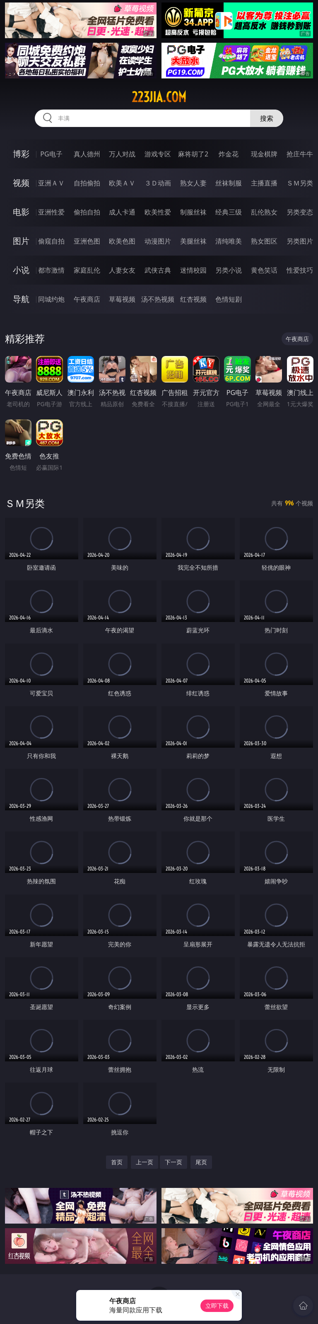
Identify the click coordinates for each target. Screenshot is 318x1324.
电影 (21, 211)
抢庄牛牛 (300, 153)
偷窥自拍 (51, 241)
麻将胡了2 (193, 153)
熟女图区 (264, 241)
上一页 (144, 1162)
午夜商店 (87, 299)
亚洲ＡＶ (51, 183)
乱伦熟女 (264, 212)
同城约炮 (51, 299)
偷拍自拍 (87, 212)
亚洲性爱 (51, 212)
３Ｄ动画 (158, 183)
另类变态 (300, 212)
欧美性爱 (158, 212)
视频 (21, 182)
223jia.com (159, 97)
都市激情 (51, 270)
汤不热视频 (157, 299)
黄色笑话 (264, 270)
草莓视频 (122, 299)
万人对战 (122, 153)
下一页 (173, 1162)
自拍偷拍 (87, 183)
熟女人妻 (193, 183)
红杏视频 (193, 299)
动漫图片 (158, 241)
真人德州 (87, 153)
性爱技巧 (300, 270)
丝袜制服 (228, 183)
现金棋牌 (264, 153)
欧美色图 (122, 241)
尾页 (201, 1162)
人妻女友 (122, 270)
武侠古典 (158, 270)
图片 (21, 240)
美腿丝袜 (193, 241)
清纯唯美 (228, 241)
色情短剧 (228, 299)
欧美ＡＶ (122, 183)
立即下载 (217, 1305)
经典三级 (228, 212)
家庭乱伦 (87, 270)
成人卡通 (122, 212)
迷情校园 (193, 270)
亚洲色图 (87, 241)
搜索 (266, 118)
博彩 (21, 153)
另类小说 (228, 270)
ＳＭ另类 (300, 183)
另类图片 (300, 241)
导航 (21, 299)
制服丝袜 (193, 212)
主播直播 (264, 183)
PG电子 (51, 153)
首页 (117, 1162)
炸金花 (228, 153)
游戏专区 (158, 153)
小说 (21, 270)
